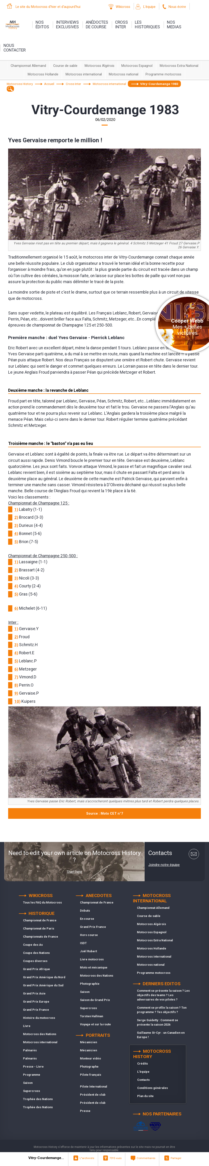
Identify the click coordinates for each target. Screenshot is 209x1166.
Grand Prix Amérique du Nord (44, 977)
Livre (26, 1026)
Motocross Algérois (99, 66)
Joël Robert (88, 951)
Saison (28, 1083)
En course (87, 918)
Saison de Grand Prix (95, 1000)
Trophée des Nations (38, 1099)
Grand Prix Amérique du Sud (43, 985)
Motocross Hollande (43, 74)
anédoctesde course (97, 24)
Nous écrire (177, 7)
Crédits (142, 1063)
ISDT (83, 943)
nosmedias (174, 24)
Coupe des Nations (36, 953)
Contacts (143, 1080)
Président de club (93, 1094)
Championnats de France (40, 936)
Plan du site (145, 1096)
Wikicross (123, 7)
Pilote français (90, 1074)
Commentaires (146, 1158)
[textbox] (10, 89)
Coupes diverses (35, 961)
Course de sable (65, 66)
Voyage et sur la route (95, 1024)
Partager (176, 1158)
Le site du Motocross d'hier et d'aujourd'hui (48, 7)
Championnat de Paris (38, 928)
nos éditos (42, 24)
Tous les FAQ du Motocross (42, 902)
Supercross (31, 1091)
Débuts (85, 910)
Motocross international (84, 74)
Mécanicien (88, 1042)
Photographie (90, 983)
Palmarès (30, 1050)
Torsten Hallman (91, 1016)
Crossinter (121, 24)
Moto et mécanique (93, 967)
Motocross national (123, 74)
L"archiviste (87, 1158)
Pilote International (93, 1086)
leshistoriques (147, 24)
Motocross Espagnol (137, 66)
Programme (31, 1074)
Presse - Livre (33, 1066)
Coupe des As (33, 944)
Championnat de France (39, 920)
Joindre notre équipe (164, 865)
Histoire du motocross (39, 1018)
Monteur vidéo (90, 1058)
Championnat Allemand (28, 66)
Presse (85, 1111)
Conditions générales (152, 1088)
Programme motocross (163, 74)
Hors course (89, 935)
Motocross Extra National (179, 66)
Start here (74, 872)
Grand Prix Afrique (36, 969)
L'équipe (149, 7)
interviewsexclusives (67, 24)
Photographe (89, 1066)
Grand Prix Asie (34, 993)
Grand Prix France (36, 1009)
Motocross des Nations (39, 1034)
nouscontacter (14, 47)
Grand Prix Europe (36, 1001)
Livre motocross (92, 959)
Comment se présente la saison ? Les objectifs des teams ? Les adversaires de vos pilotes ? (163, 995)
